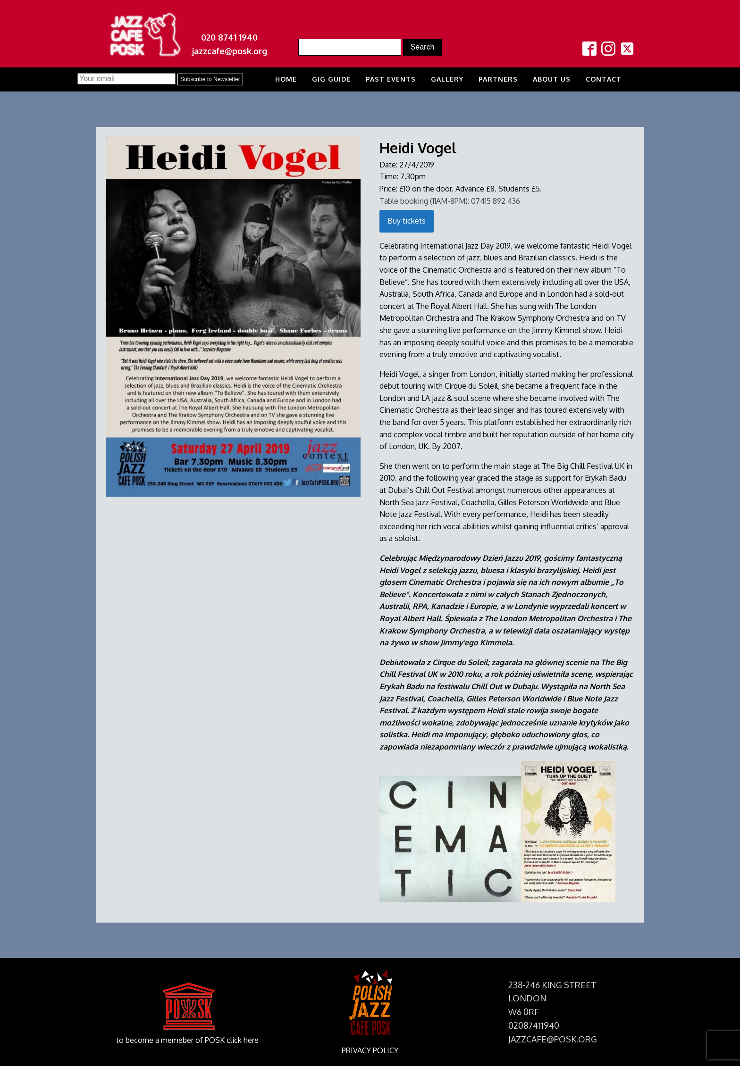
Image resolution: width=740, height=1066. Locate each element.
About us (552, 79)
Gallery (447, 79)
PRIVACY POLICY (370, 1050)
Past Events (391, 79)
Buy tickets (406, 220)
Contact (604, 79)
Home (286, 79)
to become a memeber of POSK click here (187, 1040)
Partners (498, 79)
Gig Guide (331, 79)
